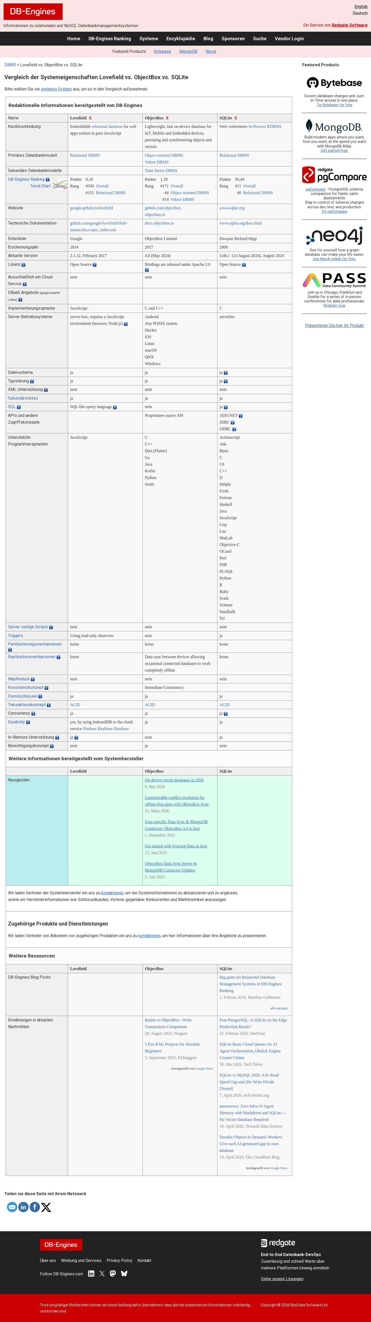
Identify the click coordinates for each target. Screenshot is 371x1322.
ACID (75, 705)
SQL (12, 406)
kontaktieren (112, 892)
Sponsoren (233, 38)
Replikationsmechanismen (31, 656)
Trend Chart (40, 186)
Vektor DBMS (156, 162)
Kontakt (144, 1260)
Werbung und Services (81, 1260)
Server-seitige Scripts (28, 626)
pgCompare (315, 189)
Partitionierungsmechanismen (35, 644)
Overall (102, 186)
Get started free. (334, 150)
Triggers (15, 635)
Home (73, 38)
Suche (259, 38)
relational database (107, 126)
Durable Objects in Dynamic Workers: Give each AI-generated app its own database (251, 1144)
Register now (334, 305)
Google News (204, 1068)
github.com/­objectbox (163, 208)
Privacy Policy (119, 1260)
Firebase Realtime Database (106, 728)
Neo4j (211, 51)
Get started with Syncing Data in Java (176, 846)
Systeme (148, 38)
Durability (16, 722)
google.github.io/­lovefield (91, 208)
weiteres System (56, 89)
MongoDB (188, 51)
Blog (208, 38)
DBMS (10, 64)
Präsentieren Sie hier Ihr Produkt (334, 325)
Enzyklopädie (180, 38)
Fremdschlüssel (22, 696)
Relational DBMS (85, 155)
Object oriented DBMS (164, 155)
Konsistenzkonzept (25, 687)
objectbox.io (155, 214)
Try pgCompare (334, 211)
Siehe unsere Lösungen (282, 1278)
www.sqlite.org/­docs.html (241, 223)
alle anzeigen (279, 1008)
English (361, 6)
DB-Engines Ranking (110, 38)
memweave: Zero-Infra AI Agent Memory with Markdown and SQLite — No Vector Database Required (253, 1113)
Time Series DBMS (161, 170)
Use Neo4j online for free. (334, 259)
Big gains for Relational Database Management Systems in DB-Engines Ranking (250, 984)
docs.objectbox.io (159, 223)
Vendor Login (289, 38)
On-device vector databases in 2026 (174, 780)
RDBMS (274, 126)
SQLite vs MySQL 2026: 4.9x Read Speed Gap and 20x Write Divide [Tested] (249, 1082)
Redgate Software (350, 25)
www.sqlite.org (232, 208)
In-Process (257, 126)
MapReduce (19, 678)
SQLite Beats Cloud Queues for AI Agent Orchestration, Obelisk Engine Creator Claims (250, 1051)
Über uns (48, 1260)
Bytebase (162, 51)
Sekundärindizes (23, 398)
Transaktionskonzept (27, 704)
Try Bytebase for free (334, 105)
